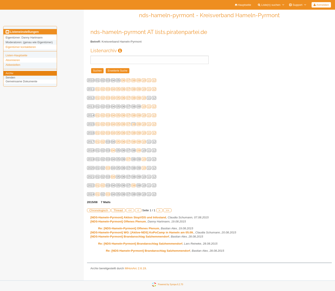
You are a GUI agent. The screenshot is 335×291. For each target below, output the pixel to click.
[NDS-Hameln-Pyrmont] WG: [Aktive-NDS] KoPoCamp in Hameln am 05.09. (142, 232)
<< (130, 210)
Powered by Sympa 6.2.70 (170, 284)
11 (149, 80)
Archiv (9, 73)
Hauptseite (243, 4)
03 (108, 89)
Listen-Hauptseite (16, 55)
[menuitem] (243, 5)
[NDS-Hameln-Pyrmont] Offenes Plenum (118, 221)
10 (143, 80)
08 (133, 80)
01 (97, 89)
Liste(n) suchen (269, 4)
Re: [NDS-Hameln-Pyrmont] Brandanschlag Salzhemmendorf (140, 243)
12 (154, 80)
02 (102, 89)
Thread (118, 210)
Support (295, 4)
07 (128, 80)
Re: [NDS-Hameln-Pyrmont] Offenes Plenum (128, 228)
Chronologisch (98, 210)
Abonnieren (13, 60)
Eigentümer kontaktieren (21, 47)
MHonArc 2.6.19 (135, 268)
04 (113, 89)
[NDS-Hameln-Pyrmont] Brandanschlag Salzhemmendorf (129, 236)
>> (167, 210)
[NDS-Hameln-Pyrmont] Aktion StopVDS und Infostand (128, 217)
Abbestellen (13, 64)
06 (123, 80)
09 (138, 80)
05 (118, 89)
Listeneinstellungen (22, 32)
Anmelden (321, 4)
